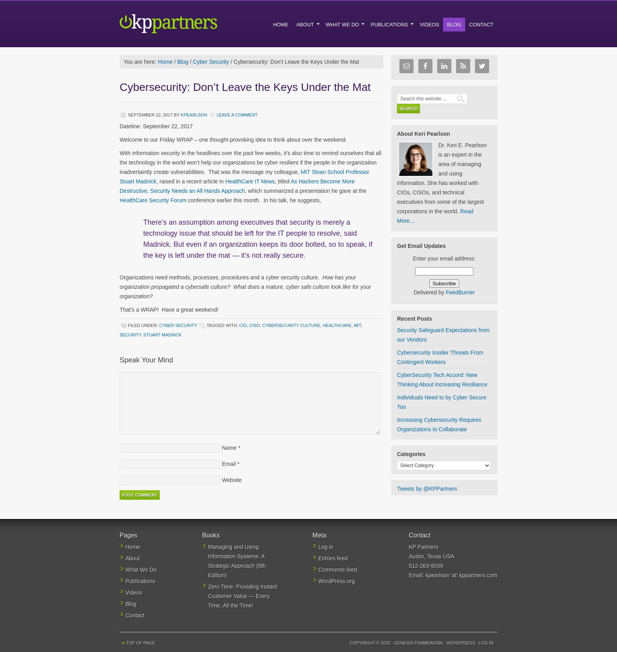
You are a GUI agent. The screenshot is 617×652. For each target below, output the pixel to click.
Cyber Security (178, 325)
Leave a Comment (237, 115)
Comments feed (337, 570)
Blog (131, 604)
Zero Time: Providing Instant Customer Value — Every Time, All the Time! (242, 596)
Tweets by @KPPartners (427, 489)
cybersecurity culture (291, 325)
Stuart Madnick (162, 334)
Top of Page (140, 643)
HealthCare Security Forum (154, 200)
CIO (243, 325)
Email (229, 464)
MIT (357, 325)
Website (232, 480)
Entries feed (333, 558)
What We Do (141, 570)
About (133, 558)
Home (133, 547)
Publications (140, 581)
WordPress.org (336, 581)
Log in (325, 547)
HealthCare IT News (250, 181)
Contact (135, 615)
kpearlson (194, 115)
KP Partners (186, 23)
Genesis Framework (418, 643)
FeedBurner (460, 292)
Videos (134, 592)
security (130, 334)
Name (229, 448)
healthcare (337, 325)
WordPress (461, 643)
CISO (254, 325)
